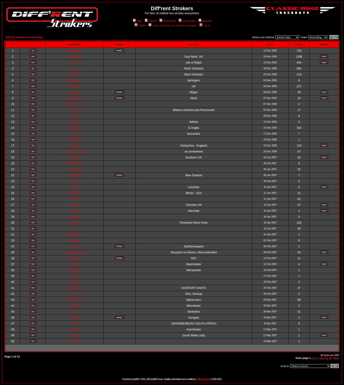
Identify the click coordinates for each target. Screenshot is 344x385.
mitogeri (74, 317)
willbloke (74, 240)
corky (74, 110)
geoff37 (74, 122)
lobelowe (74, 157)
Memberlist (167, 20)
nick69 (74, 222)
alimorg (74, 335)
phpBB (136, 379)
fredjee (74, 145)
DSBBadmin (74, 50)
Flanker (74, 305)
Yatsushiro (74, 98)
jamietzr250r (74, 288)
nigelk (74, 187)
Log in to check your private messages (173, 25)
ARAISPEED (74, 163)
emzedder (74, 128)
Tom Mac (74, 86)
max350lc (74, 169)
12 (325, 358)
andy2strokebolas (74, 151)
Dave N (74, 264)
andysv (74, 276)
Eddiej (74, 116)
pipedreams (74, 234)
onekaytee (74, 175)
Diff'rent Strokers (203, 379)
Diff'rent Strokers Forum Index (24, 37)
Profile (140, 25)
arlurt (74, 68)
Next (336, 358)
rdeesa (74, 323)
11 (321, 358)
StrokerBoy (74, 56)
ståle (74, 294)
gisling (74, 211)
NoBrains (74, 270)
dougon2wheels (74, 300)
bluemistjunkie (74, 252)
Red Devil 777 (74, 104)
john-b (74, 181)
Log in (204, 25)
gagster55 (74, 74)
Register (205, 20)
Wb (74, 228)
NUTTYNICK (74, 139)
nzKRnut (74, 258)
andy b (74, 329)
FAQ (137, 20)
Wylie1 (74, 282)
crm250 (74, 205)
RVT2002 (74, 193)
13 (330, 358)
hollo (74, 311)
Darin (74, 62)
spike (74, 246)
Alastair (74, 199)
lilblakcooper (74, 80)
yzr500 (74, 341)
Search (151, 20)
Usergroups (187, 20)
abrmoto (74, 92)
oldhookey (74, 216)
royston (74, 133)
